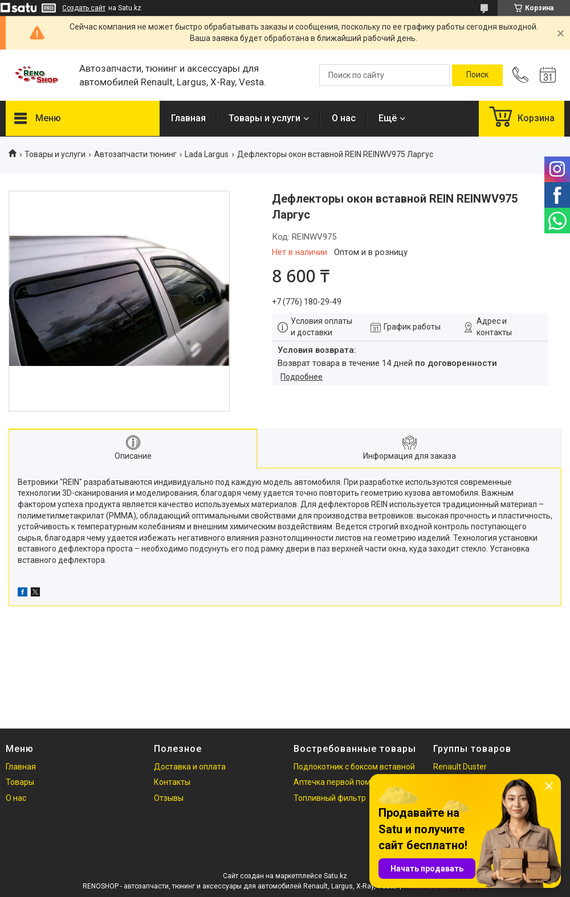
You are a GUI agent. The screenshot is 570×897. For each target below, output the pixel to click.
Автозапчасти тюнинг (135, 154)
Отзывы (169, 798)
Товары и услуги (264, 118)
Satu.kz (335, 876)
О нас (344, 118)
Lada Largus (207, 154)
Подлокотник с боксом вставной (354, 766)
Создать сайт (83, 8)
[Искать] (477, 75)
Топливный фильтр (330, 798)
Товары (20, 782)
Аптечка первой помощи (340, 782)
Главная (188, 118)
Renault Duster (460, 766)
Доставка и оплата (190, 766)
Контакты (172, 782)
